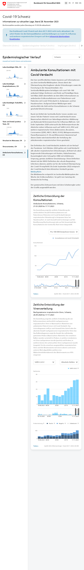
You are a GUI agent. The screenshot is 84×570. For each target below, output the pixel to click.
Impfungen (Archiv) (67, 45)
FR (70, 3)
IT (73, 3)
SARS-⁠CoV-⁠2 (39, 362)
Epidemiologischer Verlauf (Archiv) (38, 45)
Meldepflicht (36, 172)
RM (76, 3)
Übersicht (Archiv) (11, 45)
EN (80, 3)
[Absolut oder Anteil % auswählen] (64, 232)
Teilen (35, 294)
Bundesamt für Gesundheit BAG (47, 3)
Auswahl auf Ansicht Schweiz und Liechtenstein (17, 61)
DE (66, 3)
